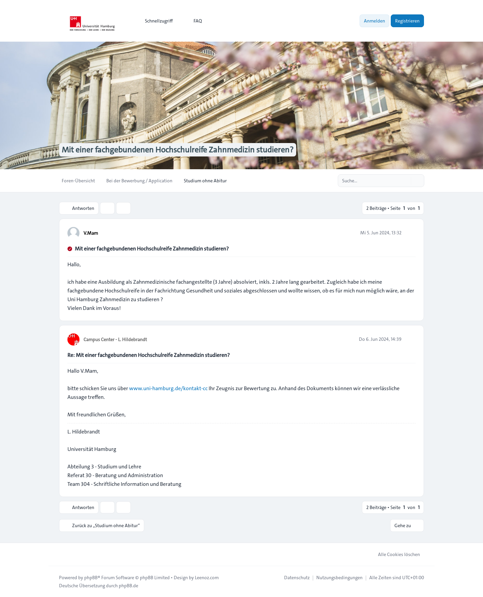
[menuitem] (155, 21)
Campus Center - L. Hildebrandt (115, 339)
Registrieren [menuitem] (407, 20)
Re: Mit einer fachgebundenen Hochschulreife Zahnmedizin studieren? (148, 355)
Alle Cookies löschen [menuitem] (394, 554)
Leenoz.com (207, 577)
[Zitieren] (410, 232)
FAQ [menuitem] (193, 20)
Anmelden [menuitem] (374, 20)
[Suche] (405, 180)
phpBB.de (128, 585)
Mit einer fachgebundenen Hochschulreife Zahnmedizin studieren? (152, 248)
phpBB (91, 577)
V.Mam (91, 233)
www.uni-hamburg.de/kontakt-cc (168, 388)
